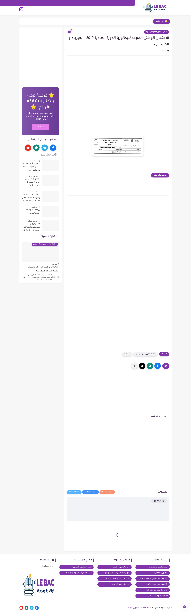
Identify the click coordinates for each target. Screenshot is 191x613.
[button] (157, 366)
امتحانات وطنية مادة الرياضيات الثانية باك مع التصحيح (43, 269)
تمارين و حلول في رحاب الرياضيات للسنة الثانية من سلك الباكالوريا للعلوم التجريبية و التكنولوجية (32, 183)
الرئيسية (129, 3)
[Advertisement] (118, 79)
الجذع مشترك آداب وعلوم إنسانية (78, 573)
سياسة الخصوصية (99, 3)
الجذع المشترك (88, 10)
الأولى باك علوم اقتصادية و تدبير (117, 573)
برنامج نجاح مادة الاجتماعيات (33, 211)
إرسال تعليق (159, 501)
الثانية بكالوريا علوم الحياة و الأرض (154, 579)
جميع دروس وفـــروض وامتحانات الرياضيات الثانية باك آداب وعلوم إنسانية (31, 227)
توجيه (40, 10)
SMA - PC (127, 354)
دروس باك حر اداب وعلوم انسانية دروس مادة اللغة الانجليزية (31, 198)
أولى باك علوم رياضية (121, 567)
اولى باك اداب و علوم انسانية (118, 579)
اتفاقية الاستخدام (116, 3)
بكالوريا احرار (51, 10)
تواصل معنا (84, 3)
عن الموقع (60, 3)
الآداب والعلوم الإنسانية (158, 567)
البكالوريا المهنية (67, 10)
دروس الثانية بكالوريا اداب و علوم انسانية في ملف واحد (31, 167)
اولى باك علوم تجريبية (121, 584)
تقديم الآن (40, 127)
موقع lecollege (48, 566)
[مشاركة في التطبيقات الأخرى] (134, 366)
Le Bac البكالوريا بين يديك (139, 608)
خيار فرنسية (48, 3)
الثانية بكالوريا (126, 10)
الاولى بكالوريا (107, 10)
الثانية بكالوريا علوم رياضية (156, 32)
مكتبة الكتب (71, 3)
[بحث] (21, 10)
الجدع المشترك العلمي (82, 567)
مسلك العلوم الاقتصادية (158, 596)
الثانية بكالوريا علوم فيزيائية (157, 590)
